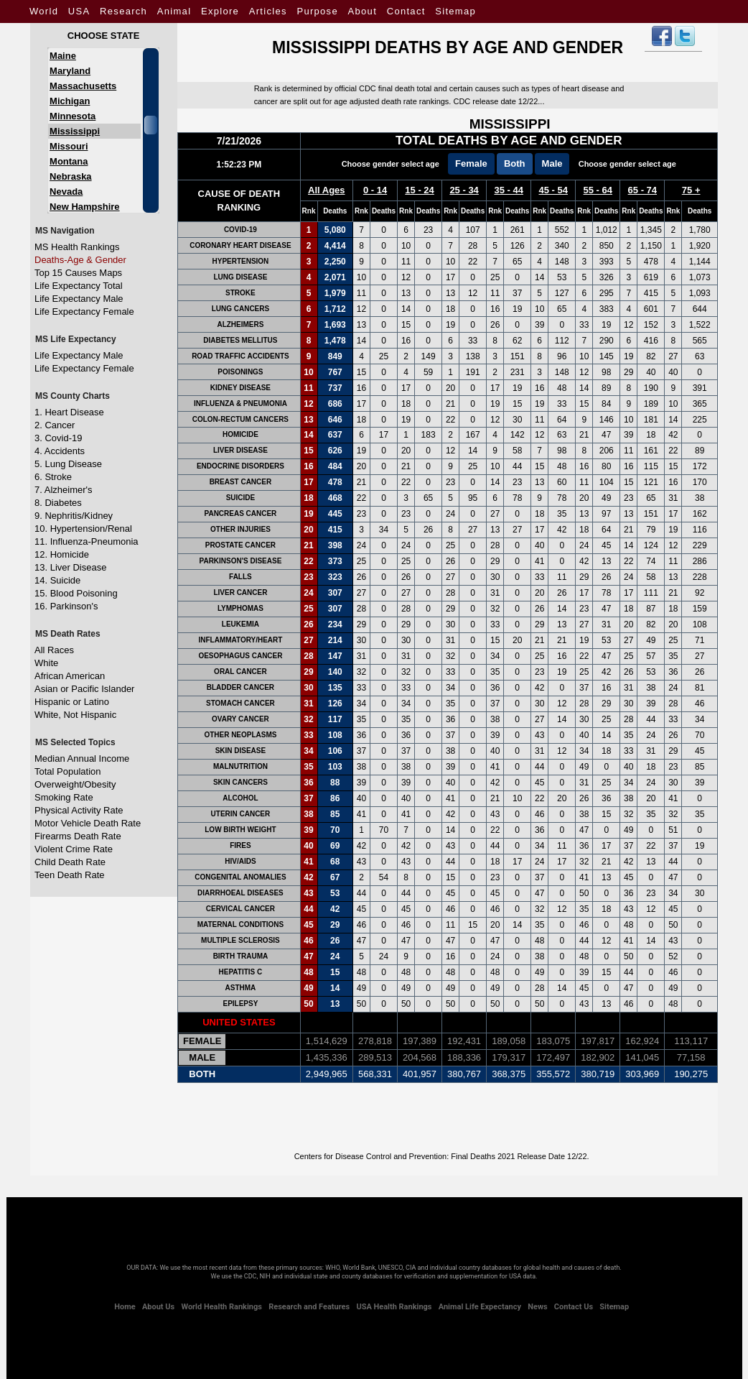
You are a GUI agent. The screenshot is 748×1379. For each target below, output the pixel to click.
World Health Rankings (221, 1306)
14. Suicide (57, 580)
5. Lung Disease (68, 463)
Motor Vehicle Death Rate (87, 823)
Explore (220, 11)
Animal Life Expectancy (480, 1306)
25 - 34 (463, 190)
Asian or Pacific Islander (84, 688)
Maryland (70, 70)
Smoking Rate (63, 797)
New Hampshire (85, 206)
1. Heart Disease (69, 412)
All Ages (326, 190)
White (46, 663)
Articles (268, 11)
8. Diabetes (58, 502)
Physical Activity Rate (78, 810)
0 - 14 (375, 190)
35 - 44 (508, 190)
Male (552, 163)
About (362, 11)
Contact (406, 11)
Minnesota (72, 116)
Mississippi (75, 131)
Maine (63, 55)
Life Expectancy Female (84, 311)
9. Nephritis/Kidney (73, 515)
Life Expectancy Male (78, 298)
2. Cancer (54, 425)
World (43, 11)
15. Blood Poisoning (76, 593)
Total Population (67, 771)
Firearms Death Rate (77, 836)
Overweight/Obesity (75, 784)
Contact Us (573, 1306)
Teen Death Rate (69, 875)
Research (123, 11)
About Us (158, 1306)
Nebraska (71, 176)
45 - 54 (552, 190)
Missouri (69, 146)
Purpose (317, 11)
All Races (54, 650)
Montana (69, 161)
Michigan (70, 101)
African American (69, 675)
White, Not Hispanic (75, 714)
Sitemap (455, 11)
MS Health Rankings (77, 246)
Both (514, 163)
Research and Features (309, 1306)
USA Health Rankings (393, 1306)
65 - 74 (642, 190)
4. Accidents (59, 451)
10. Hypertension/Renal (83, 528)
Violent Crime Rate (73, 849)
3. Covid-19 (58, 438)
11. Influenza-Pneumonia (86, 541)
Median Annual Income (81, 758)
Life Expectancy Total (78, 285)
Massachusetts (83, 85)
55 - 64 (598, 190)
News (537, 1306)
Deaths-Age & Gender (80, 259)
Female (471, 163)
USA (79, 11)
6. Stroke (53, 476)
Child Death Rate (70, 862)
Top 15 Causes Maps (78, 272)
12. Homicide (61, 554)
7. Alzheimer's (63, 489)
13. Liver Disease (70, 567)
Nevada (66, 191)
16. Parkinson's (66, 606)
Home (124, 1306)
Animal (174, 11)
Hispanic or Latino (71, 701)
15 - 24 (419, 190)
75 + (691, 190)
